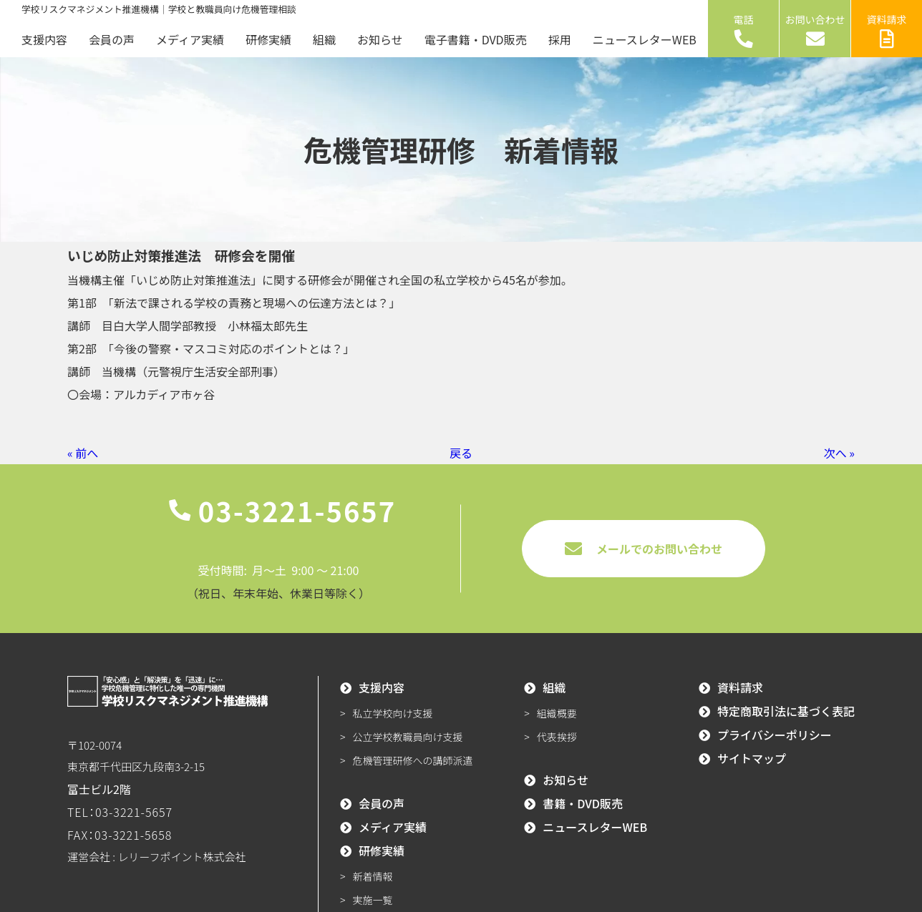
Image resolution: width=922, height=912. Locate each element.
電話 (744, 30)
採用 (559, 39)
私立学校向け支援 (393, 713)
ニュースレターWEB (645, 39)
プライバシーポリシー (774, 734)
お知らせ (380, 39)
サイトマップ (751, 758)
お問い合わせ (815, 30)
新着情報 (373, 876)
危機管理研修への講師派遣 (413, 760)
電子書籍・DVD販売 (475, 39)
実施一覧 (373, 900)
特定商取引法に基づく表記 (786, 711)
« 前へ (82, 452)
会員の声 (112, 39)
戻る (461, 452)
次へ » (839, 452)
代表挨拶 (557, 737)
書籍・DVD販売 (583, 803)
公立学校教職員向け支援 (408, 737)
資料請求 (887, 30)
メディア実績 (190, 39)
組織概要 (557, 713)
